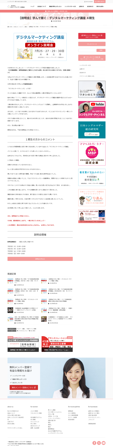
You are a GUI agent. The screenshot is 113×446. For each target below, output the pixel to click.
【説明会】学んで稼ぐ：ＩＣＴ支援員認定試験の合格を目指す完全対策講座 (60, 300)
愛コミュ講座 (51, 410)
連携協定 (70, 411)
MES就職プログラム (36, 417)
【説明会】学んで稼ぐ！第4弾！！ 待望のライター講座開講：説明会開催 (60, 309)
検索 (101, 50)
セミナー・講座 (21, 328)
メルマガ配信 (34, 411)
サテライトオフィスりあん (15, 428)
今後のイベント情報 (31, 328)
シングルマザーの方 (85, 65)
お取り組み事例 (92, 415)
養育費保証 (51, 429)
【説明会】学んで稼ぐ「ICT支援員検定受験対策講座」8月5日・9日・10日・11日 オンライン (27, 291)
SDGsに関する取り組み (14, 415)
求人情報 (33, 419)
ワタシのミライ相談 (36, 413)
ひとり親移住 (72, 413)
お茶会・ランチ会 (53, 416)
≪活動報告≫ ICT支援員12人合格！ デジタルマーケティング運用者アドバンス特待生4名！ (60, 318)
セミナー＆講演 (72, 417)
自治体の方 (83, 72)
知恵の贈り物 (51, 420)
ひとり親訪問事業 (73, 415)
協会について (11, 413)
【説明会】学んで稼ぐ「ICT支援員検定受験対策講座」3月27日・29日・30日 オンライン (27, 280)
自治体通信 (71, 419)
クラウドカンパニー (23, 330)
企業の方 (82, 69)
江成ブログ (11, 421)
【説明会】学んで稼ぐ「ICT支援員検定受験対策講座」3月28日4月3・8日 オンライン (60, 290)
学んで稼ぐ (33, 330)
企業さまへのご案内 (93, 413)
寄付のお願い (11, 423)
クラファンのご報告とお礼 (87, 76)
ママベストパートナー (94, 417)
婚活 (49, 427)
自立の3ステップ (35, 426)
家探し (50, 424)
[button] (40, 259)
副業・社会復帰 (35, 428)
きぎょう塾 (51, 414)
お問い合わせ (99, 1)
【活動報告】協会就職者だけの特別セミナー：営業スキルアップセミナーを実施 (26, 309)
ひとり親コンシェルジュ (55, 412)
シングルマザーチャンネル (55, 433)
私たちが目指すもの (13, 411)
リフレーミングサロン (54, 418)
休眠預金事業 (92, 423)
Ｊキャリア (91, 419)
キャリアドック (35, 421)
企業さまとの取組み (93, 411)
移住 (49, 422)
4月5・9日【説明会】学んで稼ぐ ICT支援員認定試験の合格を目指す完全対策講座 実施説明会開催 (27, 318)
